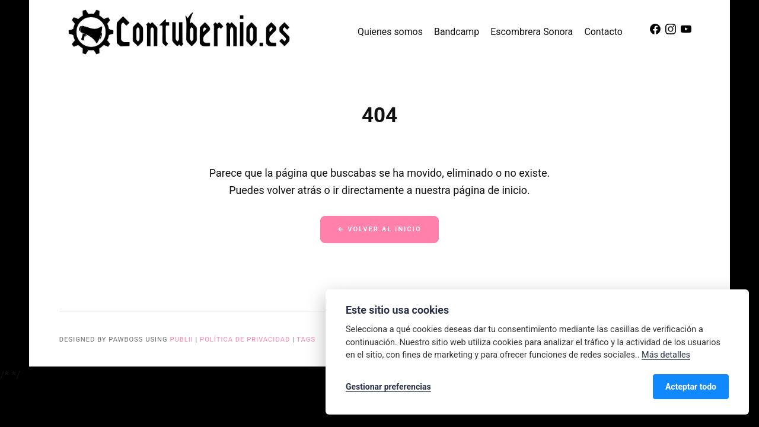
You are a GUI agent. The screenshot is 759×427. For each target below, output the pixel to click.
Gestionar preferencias (388, 386)
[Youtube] (686, 32)
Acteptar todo (690, 386)
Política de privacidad (245, 339)
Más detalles (666, 355)
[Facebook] (656, 32)
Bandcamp (456, 31)
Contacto (603, 31)
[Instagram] (672, 32)
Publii (181, 339)
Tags (305, 339)
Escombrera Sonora (531, 31)
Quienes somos (390, 31)
